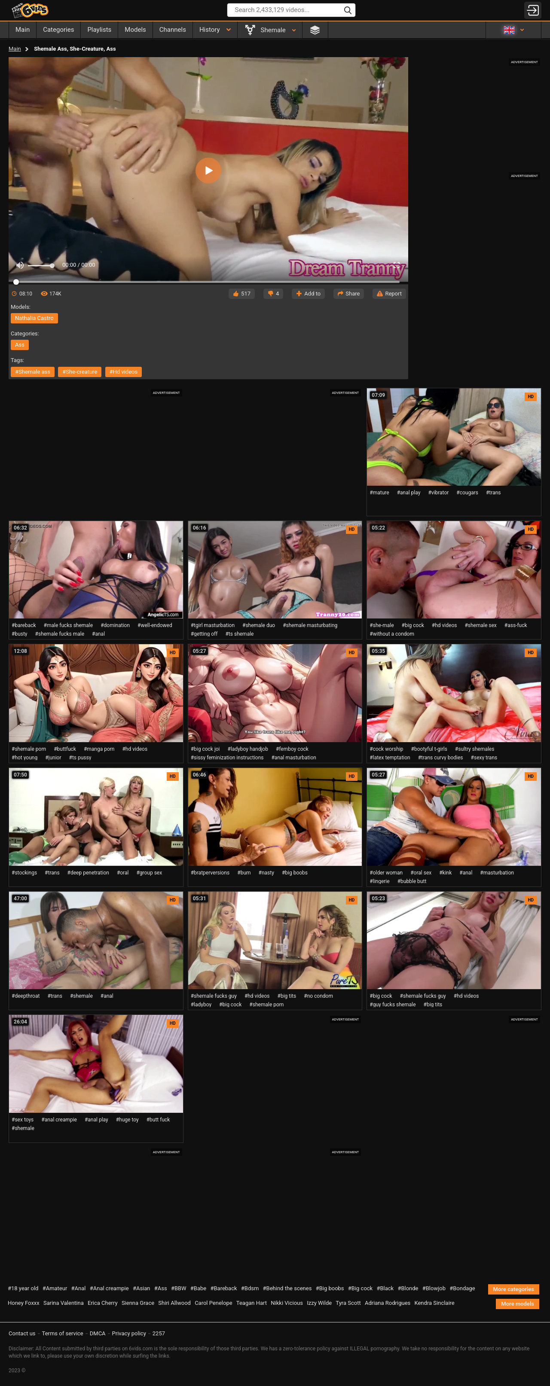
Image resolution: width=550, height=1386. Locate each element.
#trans (493, 493)
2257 (159, 1333)
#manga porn (99, 749)
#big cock (413, 625)
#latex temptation (390, 758)
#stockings (24, 873)
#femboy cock (292, 749)
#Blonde (407, 1288)
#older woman (386, 873)
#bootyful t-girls (429, 749)
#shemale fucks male (60, 634)
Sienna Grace (138, 1303)
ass (19, 344)
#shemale (81, 996)
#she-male (382, 625)
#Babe (198, 1288)
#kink (445, 873)
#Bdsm (250, 1288)
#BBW (178, 1288)
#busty (20, 634)
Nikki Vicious (287, 1303)
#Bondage (462, 1288)
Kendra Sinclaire (434, 1303)
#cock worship (386, 749)
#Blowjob (434, 1288)
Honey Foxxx (24, 1303)
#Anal (78, 1288)
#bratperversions (210, 873)
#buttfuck (65, 749)
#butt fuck (158, 1120)
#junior (53, 758)
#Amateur (55, 1288)
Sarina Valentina (63, 1303)
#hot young (24, 758)
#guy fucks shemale (393, 1005)
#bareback (24, 625)
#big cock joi (205, 749)
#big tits (287, 996)
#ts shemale (239, 634)
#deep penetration (88, 873)
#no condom (318, 996)
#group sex (149, 873)
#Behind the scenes (287, 1288)
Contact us (22, 1333)
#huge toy (127, 1120)
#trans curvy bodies (440, 758)
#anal (98, 634)
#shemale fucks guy (214, 996)
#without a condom (392, 634)
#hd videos (124, 372)
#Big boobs (330, 1288)
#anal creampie (59, 1120)
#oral (123, 873)
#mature (379, 493)
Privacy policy (129, 1333)
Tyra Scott (348, 1303)
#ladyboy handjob (248, 749)
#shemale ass (32, 372)
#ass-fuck (515, 625)
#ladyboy (201, 1005)
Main (15, 49)
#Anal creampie (109, 1288)
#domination (115, 625)
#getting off (204, 634)
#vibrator (438, 493)
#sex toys (23, 1120)
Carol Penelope (213, 1303)
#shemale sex (480, 625)
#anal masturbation (293, 758)
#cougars (467, 493)
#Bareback (223, 1288)
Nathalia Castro (34, 318)
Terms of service (62, 1333)
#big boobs (295, 873)
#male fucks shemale (68, 625)
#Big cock (360, 1288)
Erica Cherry (103, 1303)
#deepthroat (26, 996)
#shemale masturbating (310, 625)
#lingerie (379, 881)
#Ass (160, 1288)
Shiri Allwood (174, 1303)
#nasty (266, 873)
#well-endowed (155, 625)
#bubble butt (412, 881)
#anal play (409, 493)
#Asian (141, 1288)
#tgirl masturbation (213, 625)
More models (517, 1304)
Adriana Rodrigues (387, 1303)
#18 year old (23, 1288)
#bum (244, 873)
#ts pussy (80, 758)
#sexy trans (484, 758)
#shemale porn (29, 749)
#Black (385, 1288)
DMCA (98, 1333)
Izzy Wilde (319, 1303)
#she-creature (79, 372)
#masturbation (497, 873)
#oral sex (420, 873)
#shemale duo (258, 625)
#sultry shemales (475, 749)
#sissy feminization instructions (227, 758)
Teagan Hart (251, 1303)
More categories (513, 1289)
